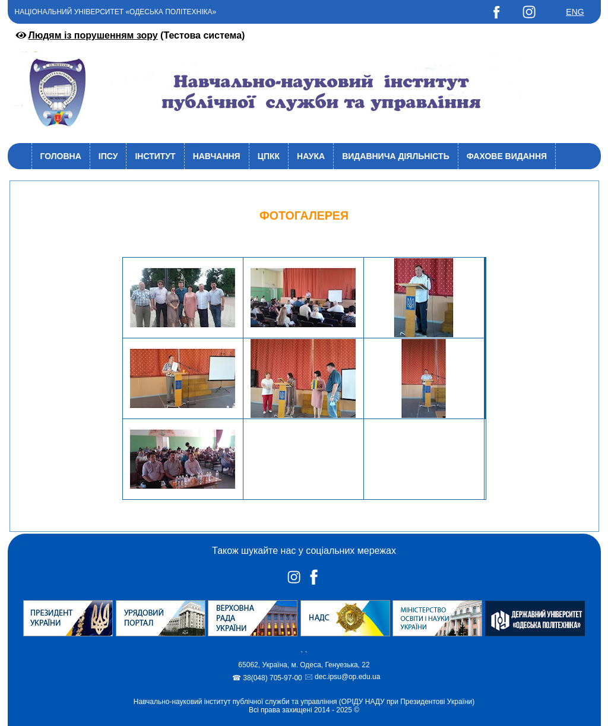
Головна (60, 156)
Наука (311, 156)
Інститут (155, 156)
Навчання (216, 156)
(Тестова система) (129, 35)
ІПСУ (108, 156)
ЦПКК (269, 156)
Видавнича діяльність (395, 156)
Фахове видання (507, 156)
